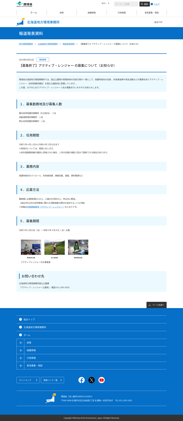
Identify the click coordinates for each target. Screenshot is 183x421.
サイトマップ (25, 380)
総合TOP (158, 22)
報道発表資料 (69, 43)
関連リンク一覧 (51, 380)
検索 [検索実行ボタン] (146, 4)
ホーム (32, 12)
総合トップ (29, 319)
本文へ (105, 3)
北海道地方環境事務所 (48, 43)
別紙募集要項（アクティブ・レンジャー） (46, 206)
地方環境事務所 (26, 43)
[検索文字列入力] (126, 4)
